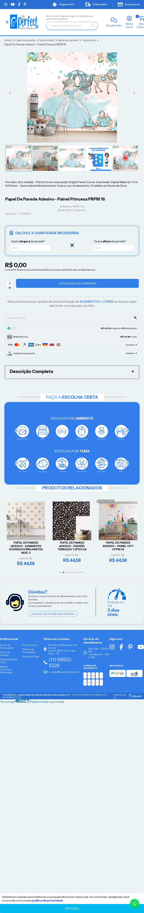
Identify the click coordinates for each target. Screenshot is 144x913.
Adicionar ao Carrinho (77, 283)
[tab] (72, 329)
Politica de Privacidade (28, 651)
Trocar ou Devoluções (6, 646)
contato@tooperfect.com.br (61, 672)
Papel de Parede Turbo (8, 661)
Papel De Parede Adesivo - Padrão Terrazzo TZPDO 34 (71, 546)
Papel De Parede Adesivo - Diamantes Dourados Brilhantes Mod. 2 (26, 547)
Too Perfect (24, 213)
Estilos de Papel (30, 656)
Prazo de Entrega (5, 653)
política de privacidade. (48, 900)
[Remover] (9, 279)
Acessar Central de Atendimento (53, 613)
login (73, 16)
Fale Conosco (29, 645)
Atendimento (114, 25)
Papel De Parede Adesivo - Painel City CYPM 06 (118, 546)
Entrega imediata (106, 501)
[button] (9, 93)
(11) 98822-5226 (58, 662)
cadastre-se (86, 16)
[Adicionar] (9, 288)
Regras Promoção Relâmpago (6, 669)
